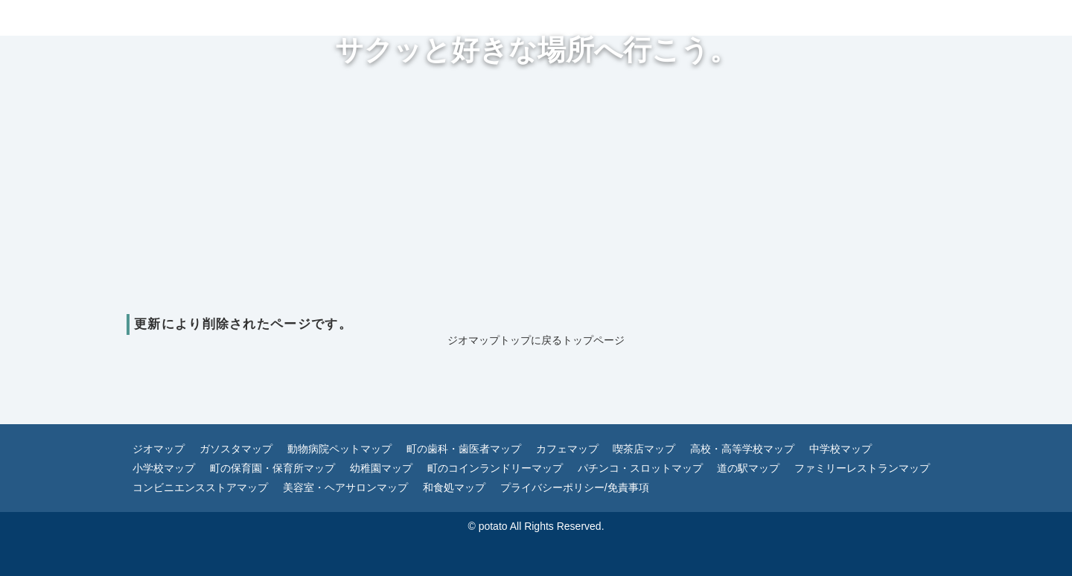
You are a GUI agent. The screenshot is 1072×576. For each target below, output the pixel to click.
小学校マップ (164, 468)
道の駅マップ (748, 468)
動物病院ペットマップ (339, 449)
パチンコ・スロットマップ (640, 468)
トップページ (593, 340)
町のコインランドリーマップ (495, 468)
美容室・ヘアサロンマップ (345, 487)
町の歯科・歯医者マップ (463, 449)
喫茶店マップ (644, 449)
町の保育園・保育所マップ (272, 468)
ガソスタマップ (236, 449)
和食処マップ (454, 487)
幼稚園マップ (381, 468)
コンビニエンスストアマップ (200, 487)
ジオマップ (159, 449)
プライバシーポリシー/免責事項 (574, 487)
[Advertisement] (536, 202)
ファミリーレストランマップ (862, 468)
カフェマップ (567, 449)
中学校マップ (840, 449)
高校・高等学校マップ (742, 449)
